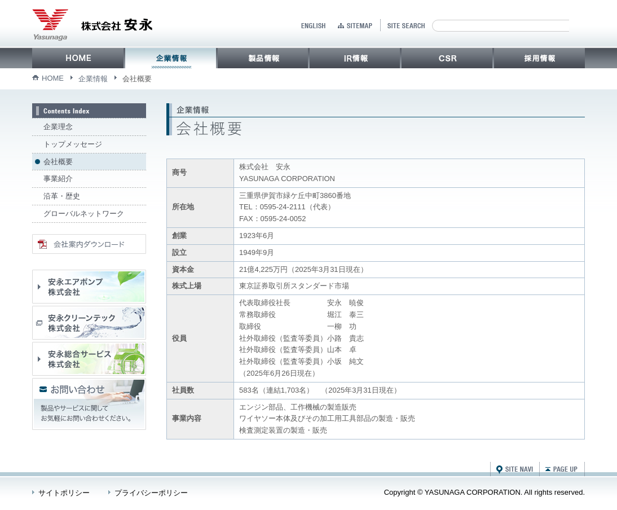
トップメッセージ (72, 144)
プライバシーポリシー (151, 493)
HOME (53, 78)
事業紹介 (58, 178)
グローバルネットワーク (83, 213)
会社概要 (58, 161)
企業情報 (93, 78)
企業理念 (58, 126)
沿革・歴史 (61, 196)
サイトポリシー (64, 493)
